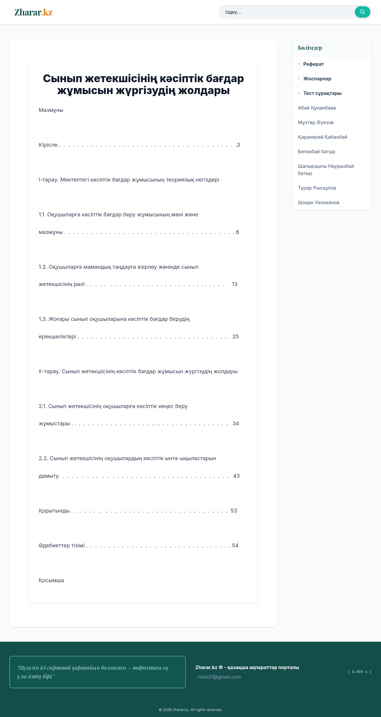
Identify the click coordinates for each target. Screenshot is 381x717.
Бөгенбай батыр (316, 151)
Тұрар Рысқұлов (317, 188)
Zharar (33, 12)
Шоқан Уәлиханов (318, 202)
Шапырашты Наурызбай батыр (326, 169)
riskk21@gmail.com (219, 677)
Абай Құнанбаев (317, 108)
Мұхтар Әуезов (316, 122)
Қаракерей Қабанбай (322, 137)
